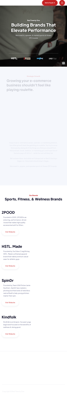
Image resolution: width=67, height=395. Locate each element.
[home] (9, 2)
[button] (62, 3)
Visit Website (10, 232)
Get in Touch (50, 3)
